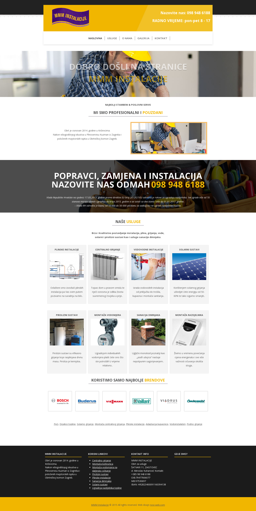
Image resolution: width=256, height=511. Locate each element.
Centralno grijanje (101, 460)
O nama (127, 38)
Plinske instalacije (135, 424)
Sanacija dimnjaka (101, 481)
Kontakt (161, 38)
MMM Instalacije (100, 504)
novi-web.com (157, 504)
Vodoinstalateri (177, 424)
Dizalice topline (68, 424)
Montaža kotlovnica (102, 463)
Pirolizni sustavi (100, 474)
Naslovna (95, 38)
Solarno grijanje (85, 424)
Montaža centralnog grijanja (110, 424)
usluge (112, 38)
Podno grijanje (194, 424)
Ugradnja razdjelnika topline (107, 487)
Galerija (143, 38)
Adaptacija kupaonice (157, 424)
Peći (56, 424)
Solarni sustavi (99, 484)
